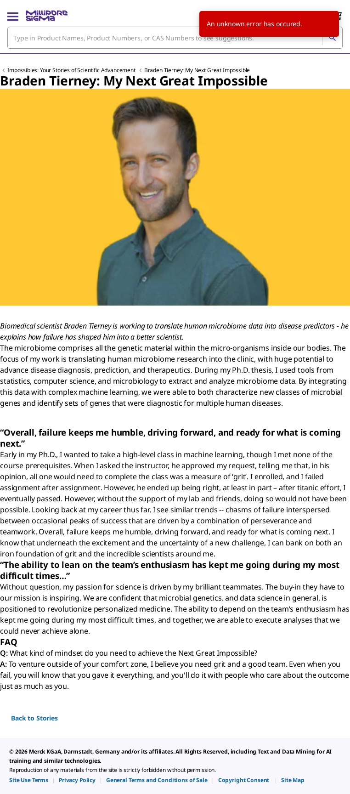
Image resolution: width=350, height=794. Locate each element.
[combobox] (175, 37)
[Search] (332, 37)
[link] (28, 780)
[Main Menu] (12, 15)
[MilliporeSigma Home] (47, 15)
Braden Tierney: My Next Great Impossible (197, 70)
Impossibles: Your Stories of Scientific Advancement (72, 70)
